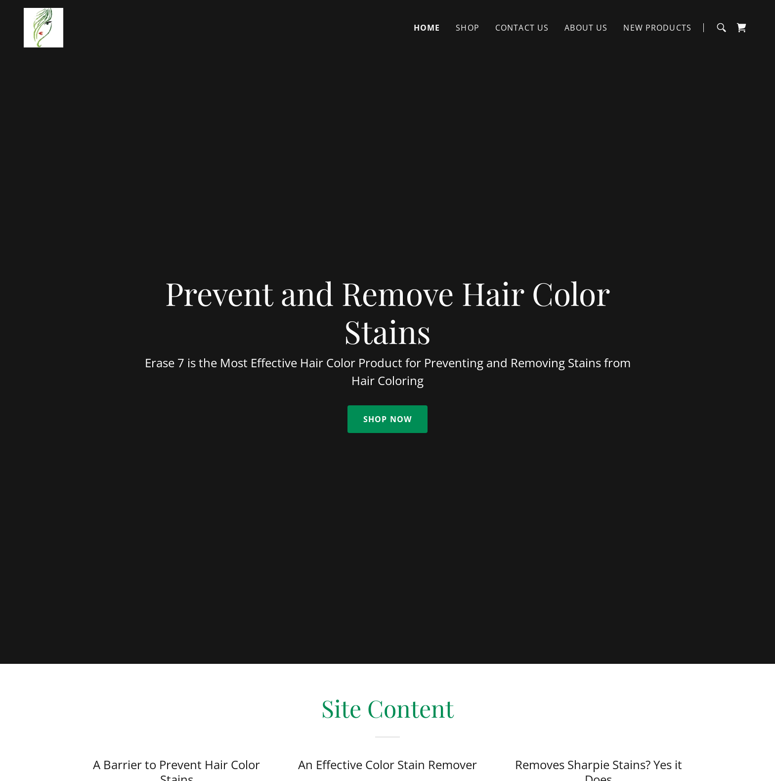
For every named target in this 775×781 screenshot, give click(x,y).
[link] (43, 27)
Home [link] (427, 27)
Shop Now (387, 419)
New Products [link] (657, 27)
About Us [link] (585, 27)
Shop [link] (467, 27)
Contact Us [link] (522, 27)
